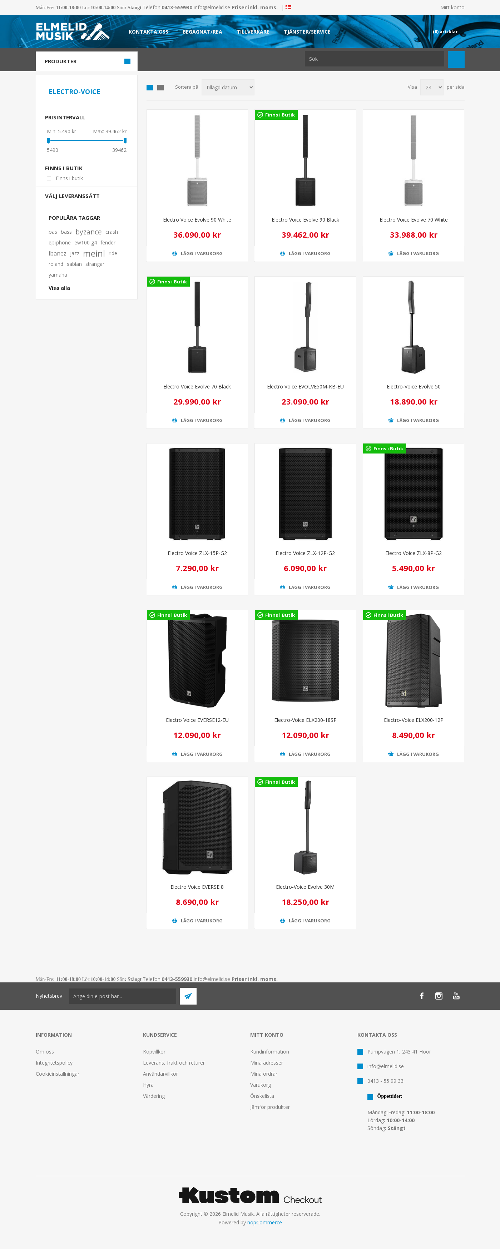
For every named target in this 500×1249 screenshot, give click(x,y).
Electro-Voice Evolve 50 (414, 386)
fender (107, 242)
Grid (150, 87)
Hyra (148, 1084)
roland (56, 264)
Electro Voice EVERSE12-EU (197, 720)
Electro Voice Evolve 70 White (414, 219)
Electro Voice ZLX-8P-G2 (413, 553)
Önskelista (262, 1095)
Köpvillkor (154, 1051)
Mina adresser (266, 1062)
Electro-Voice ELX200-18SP (305, 720)
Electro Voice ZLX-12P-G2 (305, 553)
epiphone (60, 242)
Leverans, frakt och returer (174, 1062)
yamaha (58, 274)
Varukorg (260, 1084)
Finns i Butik (280, 114)
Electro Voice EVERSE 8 (197, 886)
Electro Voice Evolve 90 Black (305, 219)
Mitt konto (452, 7)
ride (113, 253)
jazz (74, 253)
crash (111, 231)
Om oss (45, 1051)
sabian (74, 264)
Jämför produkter (270, 1107)
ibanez (57, 253)
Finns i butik (64, 168)
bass (66, 231)
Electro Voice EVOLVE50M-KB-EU (305, 386)
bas (53, 231)
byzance (88, 232)
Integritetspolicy (54, 1062)
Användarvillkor (160, 1073)
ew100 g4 (85, 242)
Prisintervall (65, 117)
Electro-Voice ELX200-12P (414, 720)
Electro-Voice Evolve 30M (305, 886)
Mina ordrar (263, 1073)
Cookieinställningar (57, 1073)
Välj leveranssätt (72, 195)
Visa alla (59, 287)
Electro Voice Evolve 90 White (197, 219)
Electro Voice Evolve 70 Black (197, 386)
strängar (94, 264)
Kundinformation (269, 1051)
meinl (94, 253)
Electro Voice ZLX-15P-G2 (197, 553)
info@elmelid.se (212, 7)
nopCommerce (264, 1222)
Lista (160, 87)
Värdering (154, 1095)
